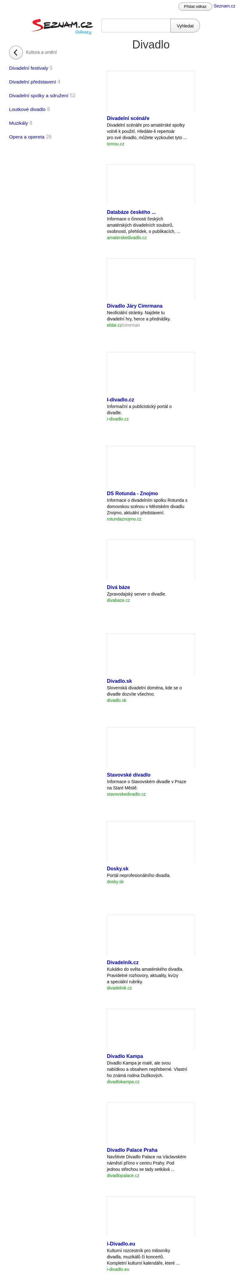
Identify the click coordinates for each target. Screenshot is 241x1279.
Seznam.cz (224, 5)
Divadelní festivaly (28, 68)
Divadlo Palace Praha (132, 1150)
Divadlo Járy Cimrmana (135, 306)
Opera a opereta (26, 136)
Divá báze (118, 587)
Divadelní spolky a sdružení (38, 95)
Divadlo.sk (119, 681)
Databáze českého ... (131, 212)
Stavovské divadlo (129, 775)
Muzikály (18, 123)
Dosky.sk (117, 868)
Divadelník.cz (122, 962)
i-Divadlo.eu (121, 1243)
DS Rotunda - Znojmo (132, 493)
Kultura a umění (41, 52)
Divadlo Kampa (125, 1056)
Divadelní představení (32, 81)
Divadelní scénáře (128, 118)
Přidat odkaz (195, 6)
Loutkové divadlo (27, 109)
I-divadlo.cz (120, 399)
